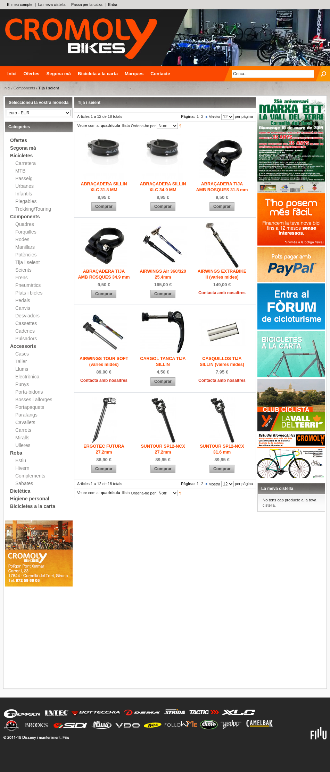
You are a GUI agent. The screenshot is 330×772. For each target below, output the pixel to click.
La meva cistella (52, 4)
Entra (112, 4)
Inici (11, 73)
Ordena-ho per (143, 126)
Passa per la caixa (86, 4)
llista (126, 125)
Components (24, 88)
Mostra (214, 117)
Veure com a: (88, 125)
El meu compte (19, 4)
